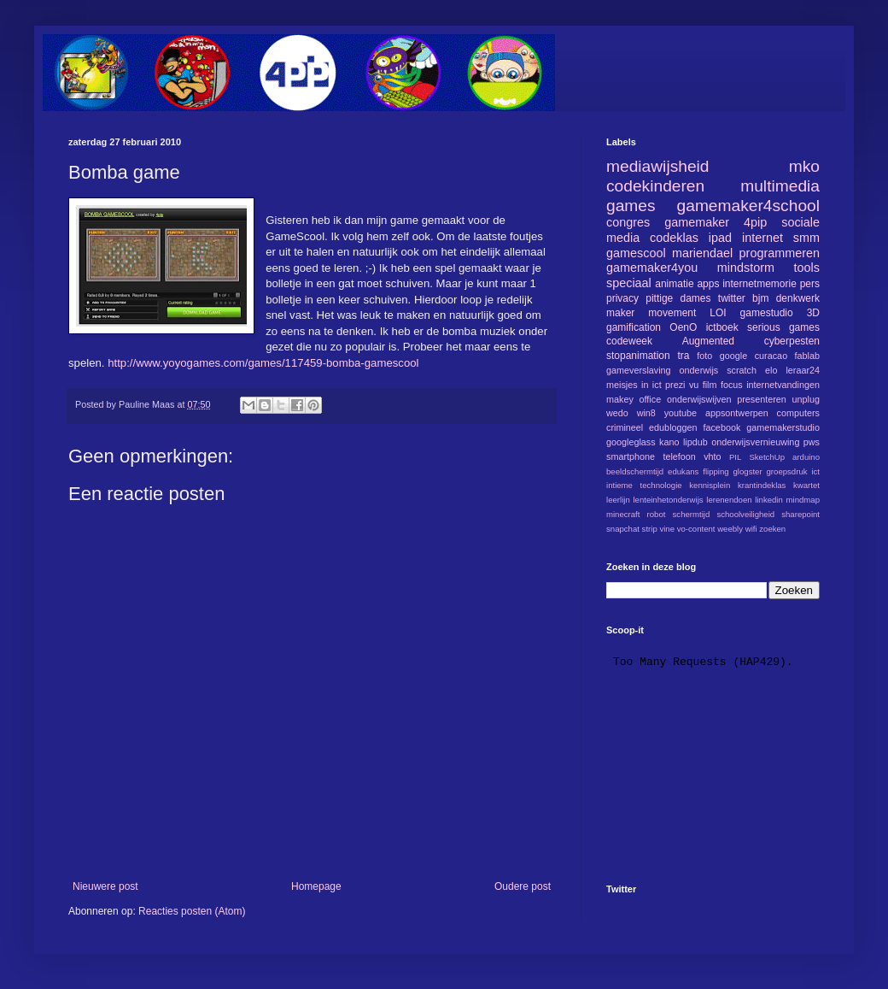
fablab (807, 355)
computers (798, 413)
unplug (806, 399)
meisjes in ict (634, 385)
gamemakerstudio (783, 427)
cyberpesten (792, 341)
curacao (771, 355)
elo (771, 370)
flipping (715, 471)
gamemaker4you (652, 267)
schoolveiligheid (745, 514)
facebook (721, 427)
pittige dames (678, 298)
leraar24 (803, 370)
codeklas (674, 237)
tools (807, 267)
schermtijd (691, 514)
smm (806, 237)
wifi (751, 528)
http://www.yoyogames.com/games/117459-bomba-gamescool (263, 362)
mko (804, 166)
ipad (720, 237)
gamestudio (766, 313)
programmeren (779, 253)
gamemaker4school (748, 206)
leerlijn (618, 499)
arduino (806, 457)
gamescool (636, 253)
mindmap (803, 499)
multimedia (780, 186)
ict (815, 471)
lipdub (695, 442)
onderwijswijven (699, 399)
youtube (680, 413)
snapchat (623, 528)
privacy (622, 298)
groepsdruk (787, 471)
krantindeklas (762, 485)
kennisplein (709, 485)
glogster (747, 471)
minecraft (623, 514)
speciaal (628, 283)
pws (811, 442)
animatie (674, 284)
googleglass (631, 442)
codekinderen (655, 186)
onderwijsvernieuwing (755, 442)
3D (813, 313)
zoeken (772, 528)
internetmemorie (759, 284)
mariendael (702, 253)
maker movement (651, 313)
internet (762, 237)
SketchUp (767, 457)
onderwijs (699, 370)
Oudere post (522, 886)
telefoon (679, 456)
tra (684, 356)
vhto (712, 456)
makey (620, 399)
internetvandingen (783, 385)
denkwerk (798, 298)
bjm (760, 298)
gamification (633, 327)
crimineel (624, 427)
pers (810, 284)
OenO (683, 327)
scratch (742, 370)
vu (693, 385)
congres (628, 222)
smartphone (630, 456)
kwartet (806, 485)
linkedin (769, 499)
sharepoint (800, 514)
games (631, 206)
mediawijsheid (658, 166)
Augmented (708, 341)
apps (708, 284)
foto (704, 355)
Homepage (316, 886)
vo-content (696, 528)
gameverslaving (638, 370)
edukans (683, 471)
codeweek (629, 341)
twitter (731, 298)
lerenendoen (728, 499)
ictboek (722, 327)
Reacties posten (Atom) (191, 911)
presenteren (761, 399)
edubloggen (673, 427)
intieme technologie (644, 485)
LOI (718, 313)
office (651, 399)
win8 (646, 413)
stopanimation (638, 356)
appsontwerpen (736, 413)
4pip (755, 222)
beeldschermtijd (634, 471)
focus (732, 385)
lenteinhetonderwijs (668, 499)
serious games (783, 327)
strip (649, 528)
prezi (675, 385)
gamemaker (696, 222)
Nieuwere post (105, 886)
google (733, 355)
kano (669, 442)
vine (667, 528)
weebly (730, 528)
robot (656, 514)
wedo (617, 413)
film (710, 385)
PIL (735, 457)
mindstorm (745, 267)
